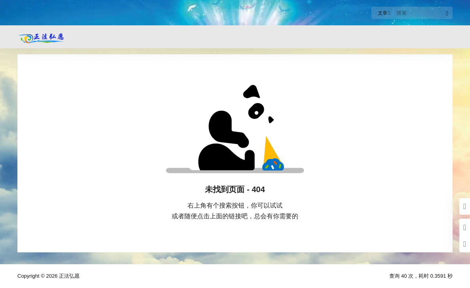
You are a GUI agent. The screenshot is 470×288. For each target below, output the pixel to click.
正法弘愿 (68, 276)
